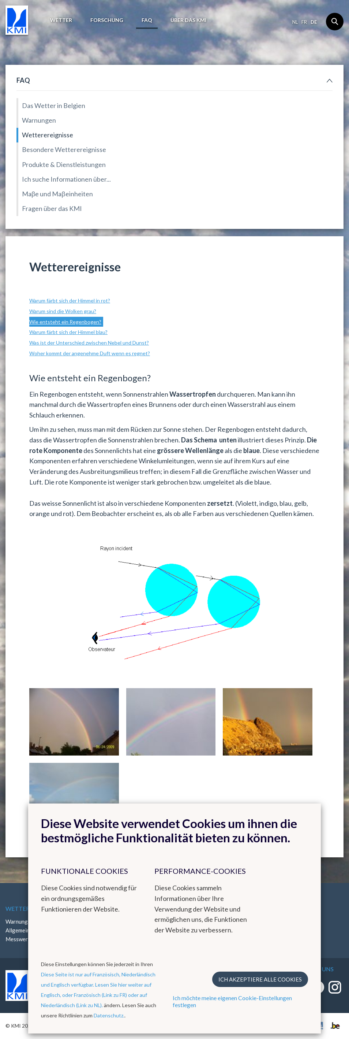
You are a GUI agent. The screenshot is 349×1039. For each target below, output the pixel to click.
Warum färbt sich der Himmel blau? (68, 332)
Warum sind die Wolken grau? (62, 311)
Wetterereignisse (47, 135)
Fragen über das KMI (52, 208)
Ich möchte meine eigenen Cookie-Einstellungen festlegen (232, 1001)
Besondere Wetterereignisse (64, 149)
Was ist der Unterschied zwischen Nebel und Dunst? (89, 342)
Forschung (106, 20)
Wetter (61, 20)
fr (304, 22)
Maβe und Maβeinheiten (57, 194)
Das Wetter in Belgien (53, 105)
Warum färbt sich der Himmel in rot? (69, 300)
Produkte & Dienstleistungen (64, 164)
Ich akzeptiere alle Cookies (260, 979)
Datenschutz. (109, 1015)
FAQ (147, 20)
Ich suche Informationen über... (66, 179)
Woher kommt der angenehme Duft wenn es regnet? (89, 353)
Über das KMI (188, 20)
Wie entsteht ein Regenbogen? (65, 322)
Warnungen (39, 120)
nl (295, 22)
